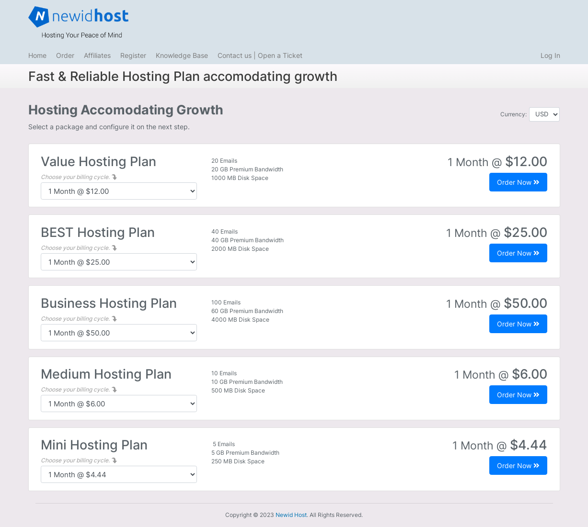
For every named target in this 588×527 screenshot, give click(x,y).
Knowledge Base (182, 55)
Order (65, 55)
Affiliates (97, 55)
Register (133, 55)
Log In (550, 55)
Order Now (518, 182)
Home (37, 55)
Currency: (513, 114)
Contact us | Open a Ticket (260, 55)
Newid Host (291, 514)
